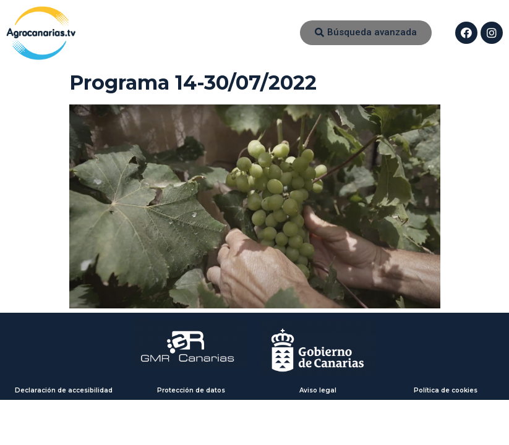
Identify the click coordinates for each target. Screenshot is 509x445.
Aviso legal (317, 390)
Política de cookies (445, 390)
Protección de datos (191, 390)
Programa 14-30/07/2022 (193, 82)
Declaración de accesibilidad (64, 390)
